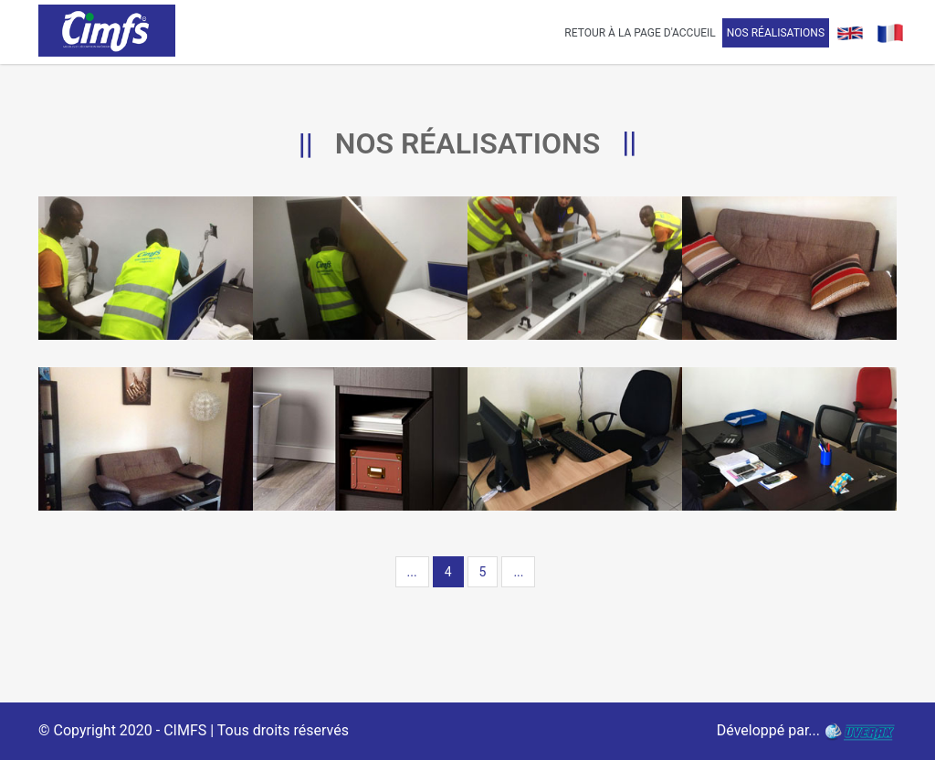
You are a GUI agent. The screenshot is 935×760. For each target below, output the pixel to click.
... (412, 572)
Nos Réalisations (776, 32)
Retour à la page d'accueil (639, 32)
